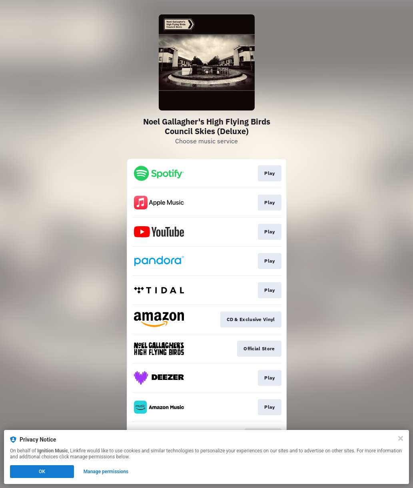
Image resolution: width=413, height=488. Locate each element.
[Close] (400, 438)
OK (42, 471)
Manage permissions (106, 471)
